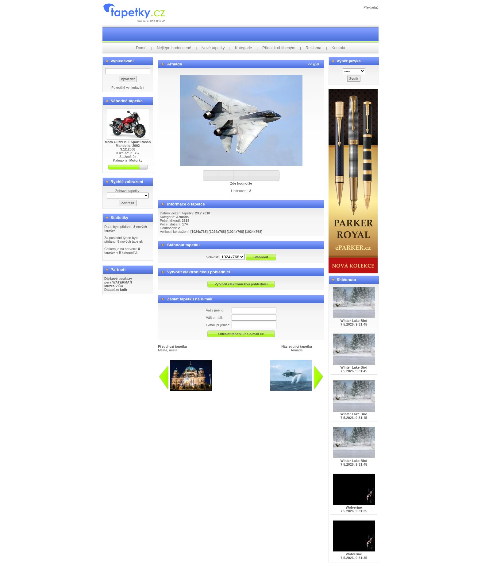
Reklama (313, 47)
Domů (141, 47)
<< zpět (313, 64)
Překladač (371, 7)
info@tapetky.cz (222, 393)
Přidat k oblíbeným (278, 47)
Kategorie (243, 47)
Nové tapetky (213, 47)
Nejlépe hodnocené (174, 47)
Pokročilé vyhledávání (127, 87)
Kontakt (338, 47)
